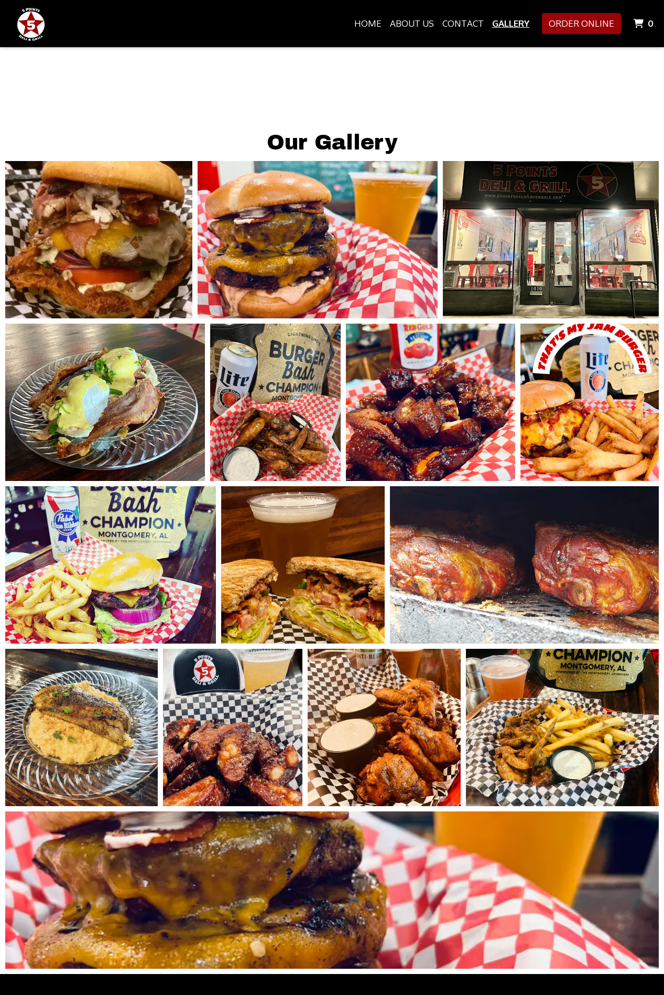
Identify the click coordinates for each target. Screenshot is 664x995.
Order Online (581, 23)
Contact (463, 23)
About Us (412, 23)
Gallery (510, 23)
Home (368, 23)
